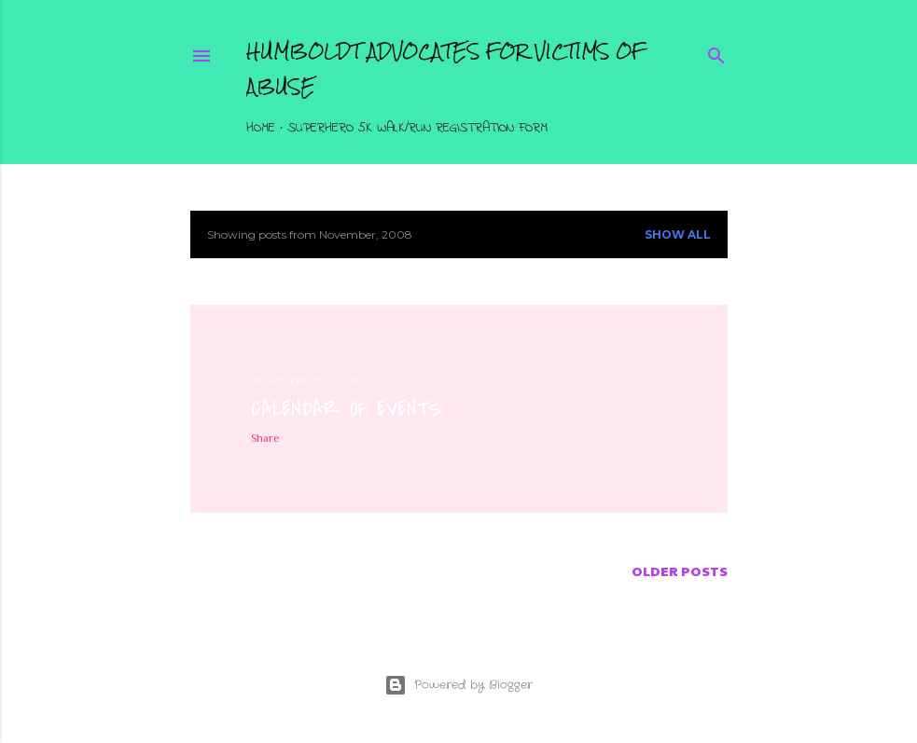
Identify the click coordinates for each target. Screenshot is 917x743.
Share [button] (265, 438)
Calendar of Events (346, 409)
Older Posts (680, 570)
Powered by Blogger (458, 685)
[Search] (716, 53)
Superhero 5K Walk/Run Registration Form (417, 128)
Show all (678, 234)
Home (260, 128)
